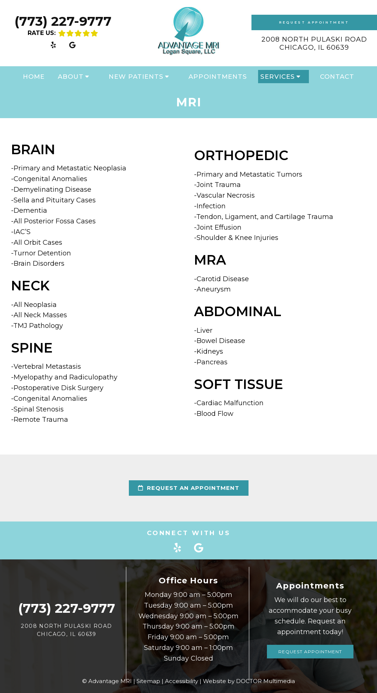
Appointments (217, 76)
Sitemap (148, 681)
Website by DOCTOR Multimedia (249, 681)
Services (277, 76)
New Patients (136, 76)
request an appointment (188, 487)
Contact (337, 76)
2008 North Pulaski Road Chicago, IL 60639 (314, 43)
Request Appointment (314, 22)
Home (34, 76)
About (71, 76)
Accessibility (181, 681)
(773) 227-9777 (63, 21)
